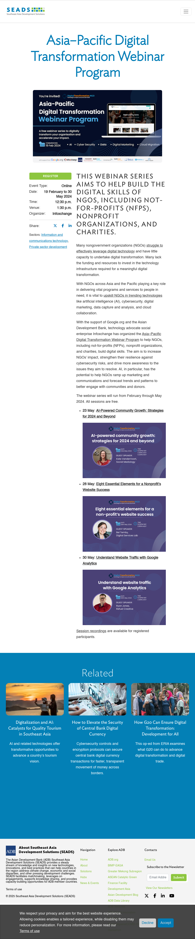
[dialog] (97, 922)
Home (84, 859)
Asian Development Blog (123, 895)
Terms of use (14, 889)
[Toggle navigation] (186, 11)
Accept (165, 923)
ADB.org (113, 859)
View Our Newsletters (160, 888)
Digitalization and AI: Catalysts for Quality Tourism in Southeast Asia (34, 728)
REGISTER (50, 176)
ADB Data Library (118, 900)
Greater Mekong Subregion (125, 871)
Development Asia (119, 889)
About (84, 865)
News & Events (89, 883)
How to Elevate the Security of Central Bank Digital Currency (97, 728)
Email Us (149, 860)
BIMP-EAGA (115, 865)
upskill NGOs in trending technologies (133, 295)
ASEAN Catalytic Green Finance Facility (122, 880)
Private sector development (48, 247)
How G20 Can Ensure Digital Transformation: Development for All (160, 728)
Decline (147, 923)
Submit (178, 877)
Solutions (86, 871)
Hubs (83, 877)
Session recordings (91, 631)
